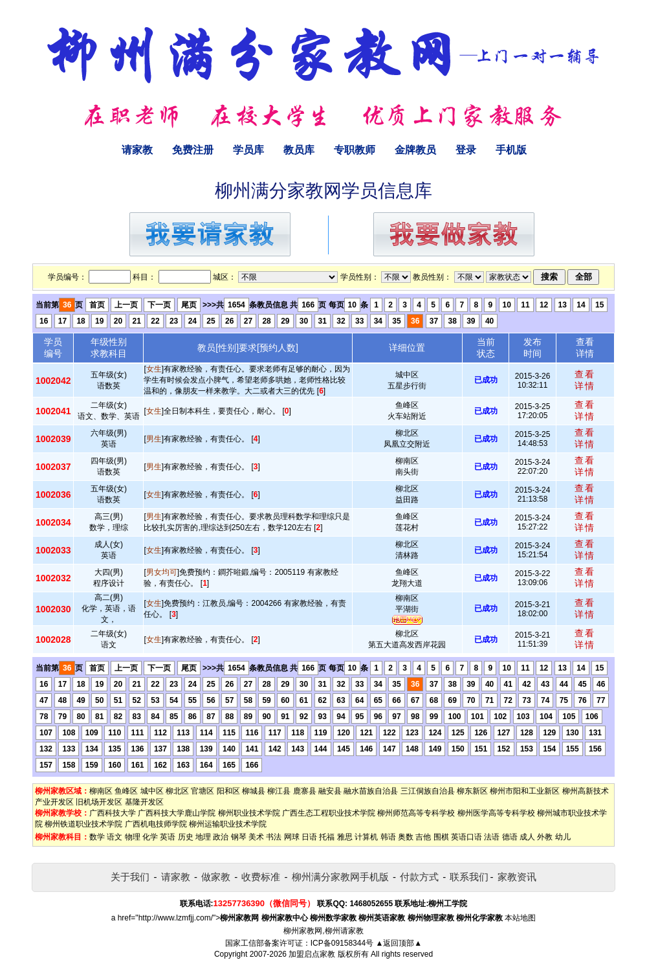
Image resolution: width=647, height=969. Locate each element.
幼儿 (563, 836)
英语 (167, 836)
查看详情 (585, 380)
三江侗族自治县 (427, 791)
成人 (527, 836)
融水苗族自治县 (371, 791)
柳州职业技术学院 (249, 813)
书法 (273, 836)
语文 (114, 836)
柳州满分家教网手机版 (340, 876)
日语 (309, 836)
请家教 (137, 149)
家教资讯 (517, 876)
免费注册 (193, 149)
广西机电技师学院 (156, 824)
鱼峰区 (126, 791)
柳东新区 (472, 791)
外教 (545, 836)
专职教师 (354, 149)
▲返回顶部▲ (398, 943)
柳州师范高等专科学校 (416, 813)
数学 (97, 836)
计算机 (366, 836)
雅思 (345, 836)
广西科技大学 (112, 813)
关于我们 (130, 876)
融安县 (330, 791)
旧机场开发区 (99, 802)
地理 (203, 836)
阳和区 (228, 791)
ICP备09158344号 (342, 943)
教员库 (298, 149)
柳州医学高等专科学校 (496, 813)
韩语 (388, 836)
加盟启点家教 (312, 954)
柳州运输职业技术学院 (228, 824)
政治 (220, 836)
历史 (185, 836)
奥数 (405, 836)
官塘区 (202, 791)
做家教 (215, 876)
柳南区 (101, 791)
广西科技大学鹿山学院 (176, 813)
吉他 (423, 836)
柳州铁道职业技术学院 (83, 824)
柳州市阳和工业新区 (525, 791)
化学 (150, 836)
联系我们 (469, 876)
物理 (132, 836)
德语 (510, 836)
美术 (256, 836)
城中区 (152, 791)
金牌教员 (415, 149)
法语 (491, 836)
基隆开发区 (144, 802)
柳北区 (177, 791)
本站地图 (520, 917)
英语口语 (466, 836)
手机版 (511, 149)
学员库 (248, 149)
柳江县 (279, 791)
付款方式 (419, 876)
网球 (292, 836)
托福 (326, 836)
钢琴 (239, 836)
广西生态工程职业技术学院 (328, 813)
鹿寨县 (304, 791)
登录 (465, 149)
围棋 (441, 836)
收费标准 (260, 876)
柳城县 (253, 791)
